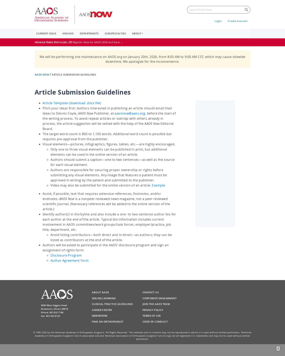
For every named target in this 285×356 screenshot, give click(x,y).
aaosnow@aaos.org (130, 113)
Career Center (102, 310)
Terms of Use (151, 315)
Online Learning (104, 298)
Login (218, 21)
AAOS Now (42, 74)
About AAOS (100, 292)
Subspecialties (115, 33)
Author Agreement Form (69, 260)
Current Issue (46, 33)
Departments (89, 33)
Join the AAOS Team (156, 304)
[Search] (218, 9)
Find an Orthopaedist (108, 321)
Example (158, 185)
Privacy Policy (152, 310)
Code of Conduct (155, 321)
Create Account (237, 21)
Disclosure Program (66, 255)
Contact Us (150, 292)
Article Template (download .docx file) (72, 103)
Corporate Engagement (159, 298)
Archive (68, 33)
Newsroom (99, 315)
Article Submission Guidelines (74, 74)
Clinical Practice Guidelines (112, 304)
